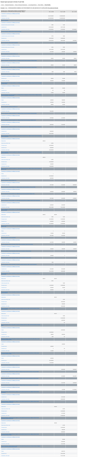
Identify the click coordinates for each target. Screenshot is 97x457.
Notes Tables (40, 4)
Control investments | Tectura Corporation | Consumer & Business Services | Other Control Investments (19, 264)
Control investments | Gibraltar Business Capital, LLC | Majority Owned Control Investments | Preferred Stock (19, 378)
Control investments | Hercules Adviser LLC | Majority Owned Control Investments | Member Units (18, 193)
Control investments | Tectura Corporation (8, 237)
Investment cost (3, 38)
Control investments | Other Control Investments (9, 42)
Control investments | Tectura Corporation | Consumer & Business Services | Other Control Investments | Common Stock (20, 325)
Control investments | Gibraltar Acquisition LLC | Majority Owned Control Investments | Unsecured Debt (19, 113)
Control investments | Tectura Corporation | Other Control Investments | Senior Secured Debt (17, 244)
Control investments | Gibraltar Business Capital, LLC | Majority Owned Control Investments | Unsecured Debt (20, 371)
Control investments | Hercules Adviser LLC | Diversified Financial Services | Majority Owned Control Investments (20, 200)
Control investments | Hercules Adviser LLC (8, 180)
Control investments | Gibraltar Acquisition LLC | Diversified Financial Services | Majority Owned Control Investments (21, 126)
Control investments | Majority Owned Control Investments (11, 31)
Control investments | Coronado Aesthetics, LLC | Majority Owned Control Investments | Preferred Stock (19, 60)
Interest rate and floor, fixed (5, 143)
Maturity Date (3, 157)
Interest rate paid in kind (5, 315)
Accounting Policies (32, 4)
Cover (2, 4)
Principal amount (4, 145)
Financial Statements (9, 4)
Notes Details (47, 4)
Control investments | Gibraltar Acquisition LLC (9, 106)
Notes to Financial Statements (21, 4)
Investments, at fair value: (5, 18)
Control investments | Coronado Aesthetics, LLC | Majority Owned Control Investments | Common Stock (19, 67)
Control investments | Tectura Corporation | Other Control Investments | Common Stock (16, 257)
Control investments (4, 20)
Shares (2, 173)
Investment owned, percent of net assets (7, 24)
